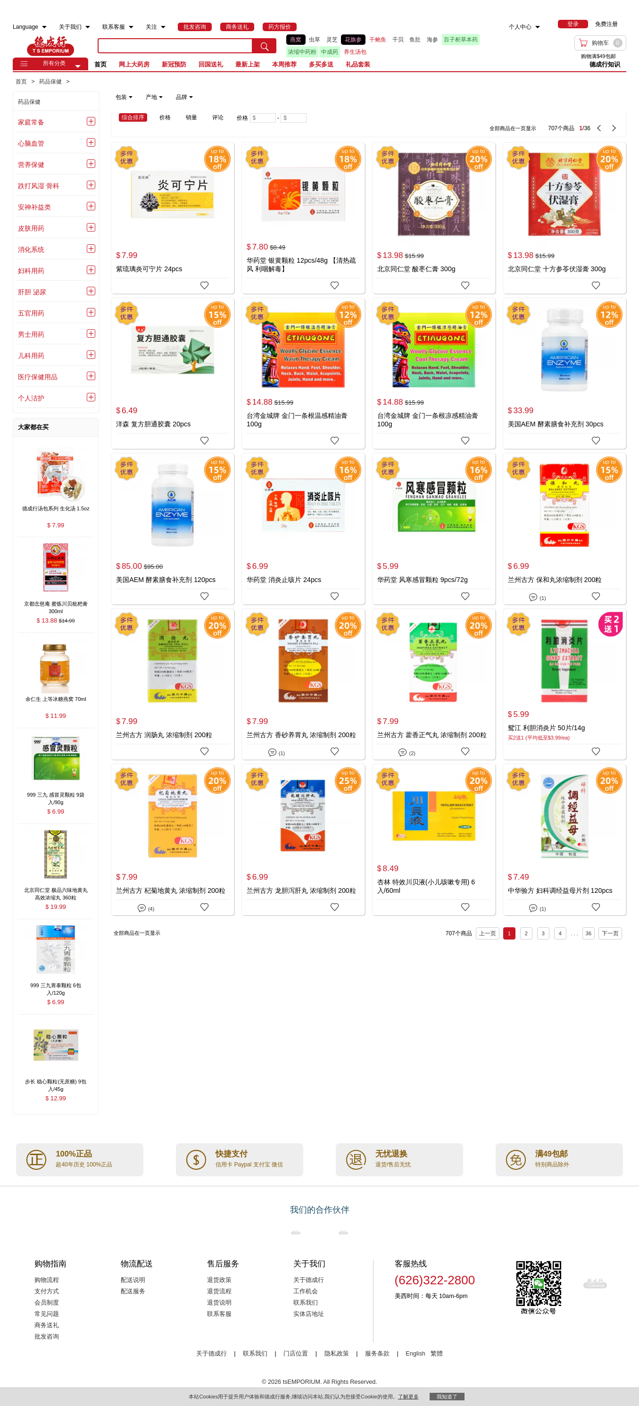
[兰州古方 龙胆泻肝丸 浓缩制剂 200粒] (303, 839)
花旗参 (353, 39)
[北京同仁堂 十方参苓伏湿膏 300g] (564, 217)
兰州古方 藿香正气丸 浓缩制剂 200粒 (432, 735)
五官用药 (31, 313)
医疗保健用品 (38, 377)
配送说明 (133, 1280)
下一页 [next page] (610, 933)
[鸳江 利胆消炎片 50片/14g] (564, 684)
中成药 (329, 52)
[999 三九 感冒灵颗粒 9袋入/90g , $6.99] (55, 795)
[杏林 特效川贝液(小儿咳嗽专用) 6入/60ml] (434, 839)
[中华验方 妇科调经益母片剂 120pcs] (564, 839)
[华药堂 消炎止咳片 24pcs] (303, 528)
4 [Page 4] (560, 933)
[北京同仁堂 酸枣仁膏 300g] (434, 217)
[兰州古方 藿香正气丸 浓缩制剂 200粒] (434, 684)
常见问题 (46, 1314)
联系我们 (305, 1302)
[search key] (175, 45)
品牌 (184, 97)
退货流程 (219, 1291)
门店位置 (295, 1353)
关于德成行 (308, 1280)
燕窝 (295, 39)
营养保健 (31, 164)
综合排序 (133, 117)
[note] (155, 97)
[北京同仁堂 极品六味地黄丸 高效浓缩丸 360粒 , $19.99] (55, 891)
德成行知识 (604, 64)
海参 (432, 39)
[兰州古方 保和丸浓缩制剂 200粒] (564, 528)
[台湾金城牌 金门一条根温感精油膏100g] (303, 373)
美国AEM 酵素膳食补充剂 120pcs (166, 579)
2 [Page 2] (526, 933)
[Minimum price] (263, 118)
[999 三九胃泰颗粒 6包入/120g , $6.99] (55, 986)
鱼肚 (415, 39)
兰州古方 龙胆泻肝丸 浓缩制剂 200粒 (301, 890)
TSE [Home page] (50, 46)
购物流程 (46, 1280)
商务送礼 (46, 1325)
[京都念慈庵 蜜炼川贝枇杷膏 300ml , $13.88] (55, 604)
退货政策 (219, 1280)
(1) (537, 596)
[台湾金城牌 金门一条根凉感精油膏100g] (434, 373)
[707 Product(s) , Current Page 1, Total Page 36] (482, 123)
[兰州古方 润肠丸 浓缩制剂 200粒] (172, 684)
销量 (191, 117)
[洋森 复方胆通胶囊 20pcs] (172, 373)
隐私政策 (336, 1353)
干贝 (398, 39)
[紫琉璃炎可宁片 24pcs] (172, 217)
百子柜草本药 (461, 39)
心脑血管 (31, 143)
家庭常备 (31, 122)
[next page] (614, 128)
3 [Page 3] (543, 933)
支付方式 (46, 1291)
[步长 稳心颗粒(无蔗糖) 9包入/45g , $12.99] (55, 1082)
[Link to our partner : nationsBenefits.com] (295, 1232)
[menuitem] (44, 27)
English (416, 1353)
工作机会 (305, 1291)
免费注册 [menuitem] (606, 24)
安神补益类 (34, 207)
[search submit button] (264, 45)
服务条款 (377, 1353)
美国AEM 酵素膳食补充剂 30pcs (556, 424)
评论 (218, 117)
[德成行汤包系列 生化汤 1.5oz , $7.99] (55, 509)
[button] (77, 66)
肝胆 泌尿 (32, 292)
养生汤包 (355, 52)
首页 (100, 64)
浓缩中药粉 (302, 52)
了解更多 (408, 1396)
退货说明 (219, 1302)
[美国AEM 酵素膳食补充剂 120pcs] (172, 528)
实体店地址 (308, 1314)
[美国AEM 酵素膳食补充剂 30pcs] (564, 373)
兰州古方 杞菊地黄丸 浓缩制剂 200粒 (170, 890)
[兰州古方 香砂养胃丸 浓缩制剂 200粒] (303, 684)
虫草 (314, 39)
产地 (154, 97)
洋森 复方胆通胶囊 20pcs (153, 424)
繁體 (437, 1353)
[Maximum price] (294, 118)
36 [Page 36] (588, 933)
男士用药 (31, 334)
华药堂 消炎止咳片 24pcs (284, 579)
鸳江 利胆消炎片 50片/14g (546, 728)
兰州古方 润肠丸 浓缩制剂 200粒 (164, 735)
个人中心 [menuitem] (520, 27)
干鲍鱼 (377, 39)
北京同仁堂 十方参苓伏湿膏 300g (557, 269)
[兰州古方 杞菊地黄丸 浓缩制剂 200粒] (172, 839)
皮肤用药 (31, 228)
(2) (406, 752)
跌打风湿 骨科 (38, 186)
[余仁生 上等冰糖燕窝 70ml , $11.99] (55, 700)
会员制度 (46, 1302)
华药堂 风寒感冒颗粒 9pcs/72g (422, 579)
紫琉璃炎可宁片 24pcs (149, 269)
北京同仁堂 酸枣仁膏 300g (416, 269)
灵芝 (332, 39)
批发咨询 (46, 1336)
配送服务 (133, 1291)
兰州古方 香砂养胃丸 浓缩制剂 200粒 (301, 735)
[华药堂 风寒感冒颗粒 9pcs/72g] (434, 528)
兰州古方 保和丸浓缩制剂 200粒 (555, 579)
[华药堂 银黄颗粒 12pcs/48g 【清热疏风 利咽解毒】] (303, 217)
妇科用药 (31, 271)
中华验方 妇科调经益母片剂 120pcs (560, 890)
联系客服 (219, 1314)
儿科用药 (31, 355)
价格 (165, 117)
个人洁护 (31, 398)
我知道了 (447, 1396)
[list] (392, 45)
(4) (146, 907)
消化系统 (31, 249)
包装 (124, 97)
